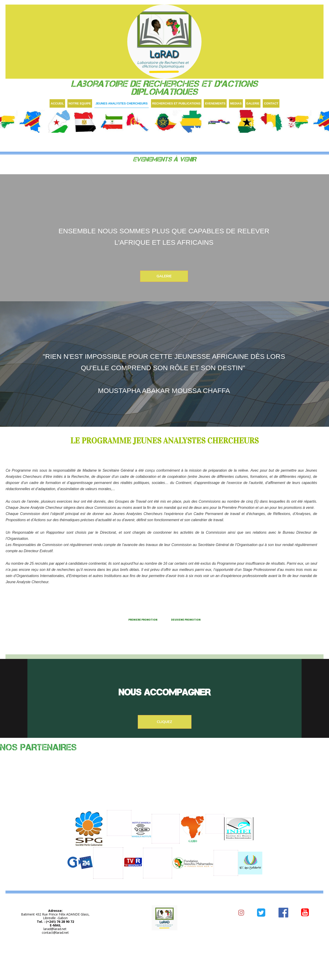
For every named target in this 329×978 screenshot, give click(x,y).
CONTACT (271, 103)
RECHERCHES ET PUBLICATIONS (176, 103)
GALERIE (253, 103)
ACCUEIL (57, 103)
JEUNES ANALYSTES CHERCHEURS (122, 103)
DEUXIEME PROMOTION (186, 619)
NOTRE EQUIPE (80, 103)
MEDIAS (236, 103)
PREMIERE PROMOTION (142, 619)
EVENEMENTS (215, 103)
